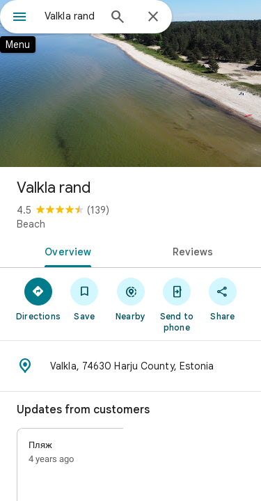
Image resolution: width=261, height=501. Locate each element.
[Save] (84, 298)
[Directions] (38, 298)
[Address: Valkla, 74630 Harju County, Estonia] (130, 366)
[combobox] (71, 16)
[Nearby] (130, 298)
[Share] (223, 298)
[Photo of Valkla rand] (130, 83)
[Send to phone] (177, 304)
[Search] (117, 18)
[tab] (65, 250)
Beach (31, 224)
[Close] (153, 17)
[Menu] (19, 18)
